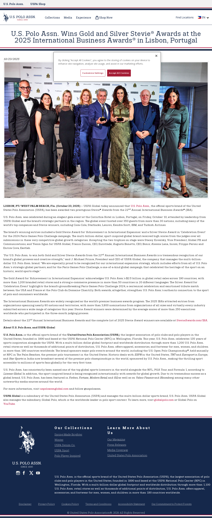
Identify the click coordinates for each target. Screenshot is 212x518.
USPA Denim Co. (64, 445)
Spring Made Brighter (68, 434)
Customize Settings (92, 73)
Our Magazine (116, 439)
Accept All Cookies (119, 73)
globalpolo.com (164, 400)
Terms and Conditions (98, 504)
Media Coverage (117, 450)
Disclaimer (25, 504)
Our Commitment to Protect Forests (172, 504)
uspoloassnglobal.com (54, 389)
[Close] (156, 55)
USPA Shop (37, 4)
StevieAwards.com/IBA (192, 320)
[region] (107, 67)
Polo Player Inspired (67, 455)
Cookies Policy (70, 504)
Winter (58, 439)
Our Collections (73, 428)
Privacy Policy (46, 504)
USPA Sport (61, 450)
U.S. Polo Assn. (13, 4)
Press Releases (116, 444)
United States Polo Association (127, 455)
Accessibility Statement (131, 504)
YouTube (9, 404)
